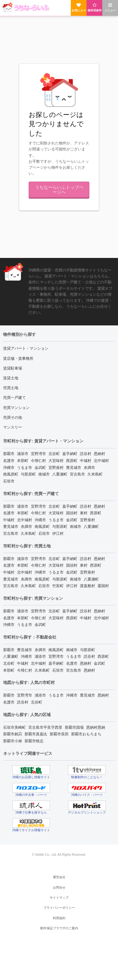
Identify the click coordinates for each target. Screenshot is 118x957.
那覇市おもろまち (86, 734)
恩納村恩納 (95, 727)
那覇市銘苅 (12, 734)
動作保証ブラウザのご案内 (59, 928)
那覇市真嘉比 (36, 734)
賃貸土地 (10, 378)
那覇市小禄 (12, 741)
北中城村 (101, 460)
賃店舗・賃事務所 (18, 358)
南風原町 (10, 474)
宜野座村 (56, 467)
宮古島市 (77, 474)
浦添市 (22, 454)
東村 (83, 513)
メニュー (110, 7)
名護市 (8, 460)
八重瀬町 (59, 474)
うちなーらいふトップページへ (59, 189)
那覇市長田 (59, 734)
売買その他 (12, 417)
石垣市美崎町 (14, 727)
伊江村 (58, 533)
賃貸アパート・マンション (25, 348)
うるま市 (24, 467)
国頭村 (71, 513)
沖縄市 (8, 467)
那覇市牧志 (34, 741)
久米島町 (95, 474)
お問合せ (59, 887)
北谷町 (54, 454)
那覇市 (8, 454)
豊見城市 (73, 467)
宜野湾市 (38, 454)
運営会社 (59, 877)
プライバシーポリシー (59, 907)
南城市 (44, 474)
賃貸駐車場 (12, 368)
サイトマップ (59, 897)
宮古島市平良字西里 (45, 727)
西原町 (71, 460)
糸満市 (89, 467)
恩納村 (99, 454)
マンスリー (12, 427)
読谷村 (85, 454)
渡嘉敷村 (87, 586)
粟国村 (103, 586)
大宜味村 (56, 460)
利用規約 (59, 918)
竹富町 (58, 586)
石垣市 (8, 481)
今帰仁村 (38, 460)
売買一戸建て (14, 397)
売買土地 (10, 388)
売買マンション (16, 408)
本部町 (22, 460)
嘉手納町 (69, 454)
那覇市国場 (74, 727)
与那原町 (28, 474)
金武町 (40, 467)
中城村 (85, 460)
